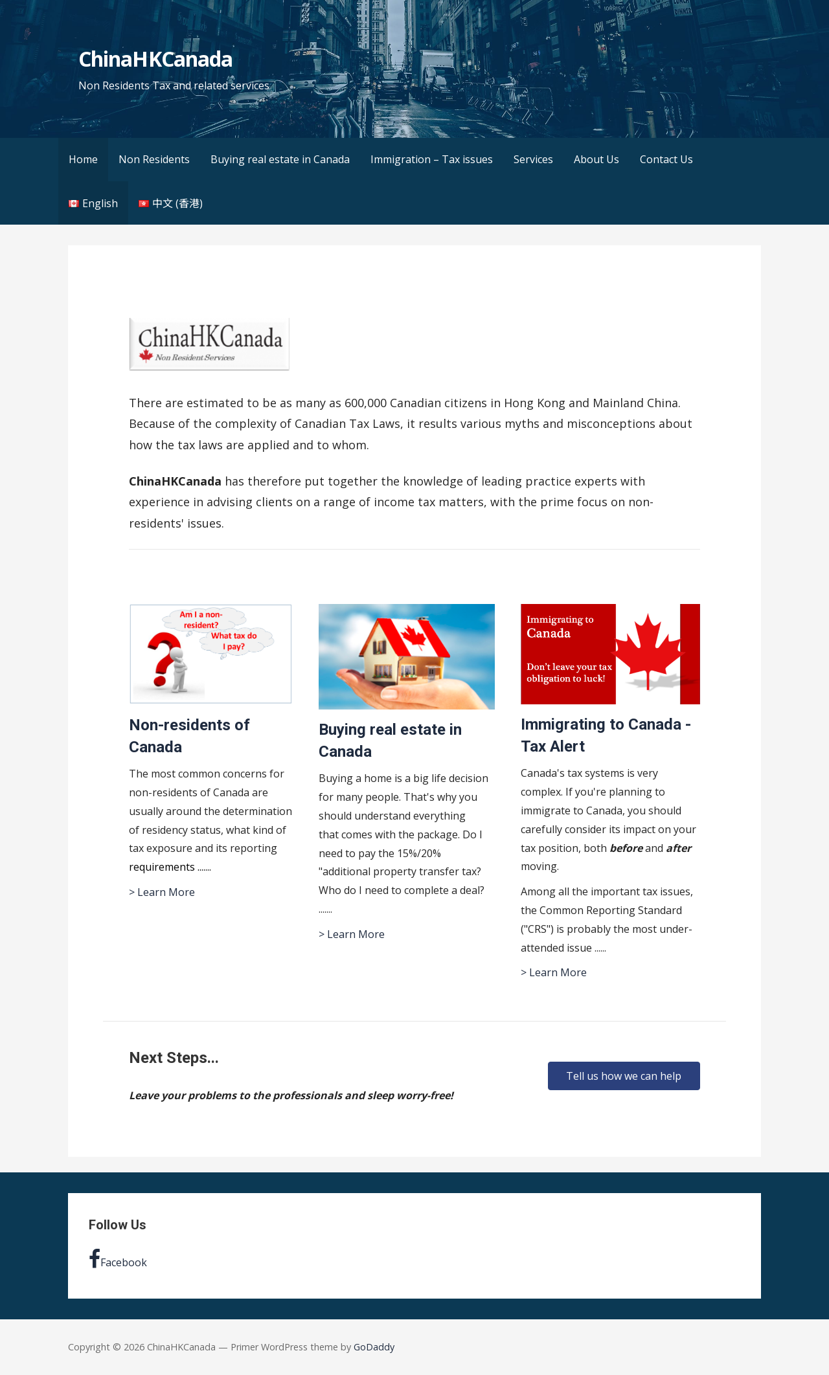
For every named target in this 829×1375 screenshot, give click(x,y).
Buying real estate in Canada (280, 159)
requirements (163, 867)
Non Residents (154, 159)
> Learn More (162, 892)
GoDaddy (374, 1347)
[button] (623, 1076)
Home (83, 159)
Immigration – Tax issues (431, 159)
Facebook (118, 1259)
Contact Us (666, 159)
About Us (596, 159)
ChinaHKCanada (155, 59)
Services (533, 159)
